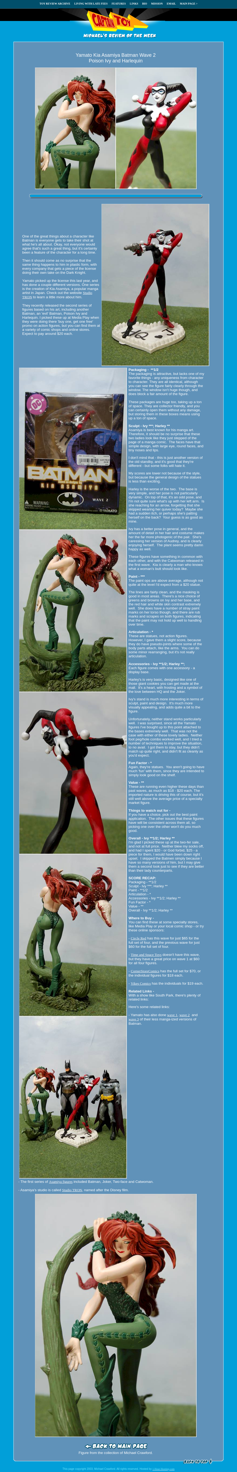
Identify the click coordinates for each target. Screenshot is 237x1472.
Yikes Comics (141, 983)
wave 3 (133, 1019)
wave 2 (184, 1015)
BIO (144, 3)
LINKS (134, 3)
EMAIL (171, 3)
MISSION (157, 3)
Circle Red (138, 938)
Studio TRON (72, 1190)
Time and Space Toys (146, 955)
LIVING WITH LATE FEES (91, 3)
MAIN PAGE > (189, 3)
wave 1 (172, 1015)
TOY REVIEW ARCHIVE (55, 3)
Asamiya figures (61, 1182)
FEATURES (118, 3)
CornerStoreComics (145, 971)
